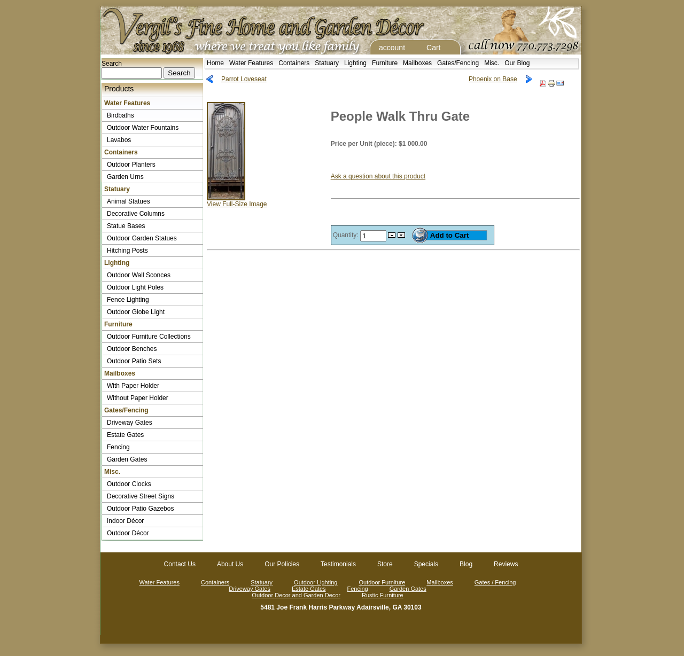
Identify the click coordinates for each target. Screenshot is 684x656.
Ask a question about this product (378, 176)
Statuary (327, 63)
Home (215, 63)
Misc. (491, 63)
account (392, 47)
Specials (426, 564)
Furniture (385, 63)
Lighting (355, 63)
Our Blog (517, 63)
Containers (293, 63)
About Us (230, 564)
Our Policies (282, 564)
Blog (466, 564)
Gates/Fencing (458, 63)
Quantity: (346, 235)
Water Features (251, 63)
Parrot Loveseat (244, 79)
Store (385, 564)
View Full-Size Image (237, 201)
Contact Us (180, 564)
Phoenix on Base (493, 79)
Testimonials (338, 564)
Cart (433, 47)
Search (112, 63)
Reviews (506, 564)
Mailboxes (417, 63)
